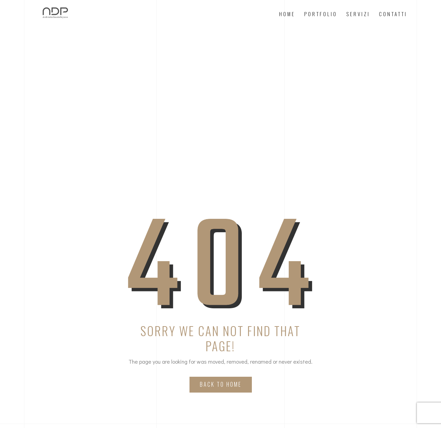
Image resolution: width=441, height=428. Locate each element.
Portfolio (320, 14)
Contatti (393, 14)
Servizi (358, 14)
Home (287, 14)
